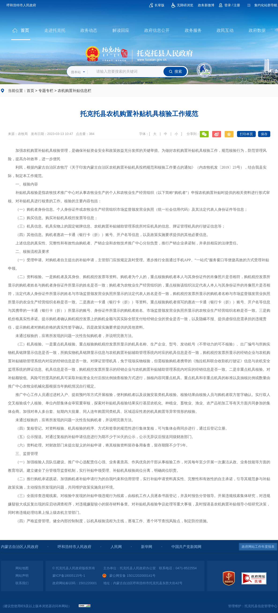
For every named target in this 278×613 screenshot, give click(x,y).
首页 (25, 30)
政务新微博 (206, 5)
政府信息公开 (157, 30)
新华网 (146, 547)
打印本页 (246, 134)
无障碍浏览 (185, 5)
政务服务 (193, 30)
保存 (264, 134)
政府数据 (257, 30)
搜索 (178, 71)
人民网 (116, 547)
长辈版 (159, 5)
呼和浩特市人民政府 (21, 5)
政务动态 (88, 30)
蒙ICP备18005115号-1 (68, 575)
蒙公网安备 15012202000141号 (132, 575)
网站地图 (22, 568)
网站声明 (22, 575)
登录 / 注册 (232, 5)
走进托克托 (54, 30)
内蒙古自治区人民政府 (19, 547)
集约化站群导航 (265, 5)
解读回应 (120, 30)
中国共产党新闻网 (186, 547)
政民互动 (225, 30)
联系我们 (22, 583)
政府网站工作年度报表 (258, 546)
